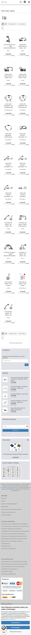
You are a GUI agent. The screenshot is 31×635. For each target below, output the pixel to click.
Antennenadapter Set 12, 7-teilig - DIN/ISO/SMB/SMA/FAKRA (11, 46)
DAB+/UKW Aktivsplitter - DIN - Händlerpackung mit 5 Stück (8, 105)
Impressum (4, 498)
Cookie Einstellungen (6, 514)
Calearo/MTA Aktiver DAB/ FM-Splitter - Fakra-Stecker (22, 76)
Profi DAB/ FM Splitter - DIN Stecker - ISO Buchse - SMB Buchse (22, 254)
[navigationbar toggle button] (29, 2)
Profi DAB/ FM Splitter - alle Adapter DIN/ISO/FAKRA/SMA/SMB (11, 254)
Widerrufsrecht (4, 506)
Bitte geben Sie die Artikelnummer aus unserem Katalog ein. (14, 357)
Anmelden (16, 430)
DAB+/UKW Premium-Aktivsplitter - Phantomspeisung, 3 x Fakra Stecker (23, 194)
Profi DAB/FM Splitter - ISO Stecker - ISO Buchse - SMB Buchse (8, 313)
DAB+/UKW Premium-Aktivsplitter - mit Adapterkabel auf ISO (8, 194)
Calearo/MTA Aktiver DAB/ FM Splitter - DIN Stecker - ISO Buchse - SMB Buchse (8, 76)
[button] (2, 24)
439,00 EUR (16, 457)
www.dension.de (13, 487)
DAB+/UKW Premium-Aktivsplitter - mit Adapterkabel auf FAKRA (22, 165)
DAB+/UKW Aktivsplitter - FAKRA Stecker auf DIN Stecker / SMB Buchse (8, 135)
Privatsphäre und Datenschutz (8, 512)
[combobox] (13, 24)
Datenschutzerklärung (10, 619)
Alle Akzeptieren (15, 622)
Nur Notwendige (15, 627)
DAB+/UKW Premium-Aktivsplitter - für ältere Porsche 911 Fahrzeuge (22, 135)
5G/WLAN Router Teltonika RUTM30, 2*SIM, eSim (15, 454)
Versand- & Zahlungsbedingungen (9, 503)
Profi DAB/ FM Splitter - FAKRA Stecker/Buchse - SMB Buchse (22, 224)
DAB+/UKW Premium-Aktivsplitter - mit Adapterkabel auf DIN (8, 165)
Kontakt (3, 501)
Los (27, 364)
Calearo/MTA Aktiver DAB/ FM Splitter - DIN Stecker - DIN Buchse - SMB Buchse (22, 46)
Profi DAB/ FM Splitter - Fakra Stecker (8, 283)
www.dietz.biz (4, 487)
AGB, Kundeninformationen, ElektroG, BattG (11, 509)
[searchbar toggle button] (21, 2)
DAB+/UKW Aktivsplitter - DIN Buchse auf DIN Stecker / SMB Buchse (22, 105)
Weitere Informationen (15, 631)
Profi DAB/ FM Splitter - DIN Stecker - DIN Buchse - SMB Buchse (8, 224)
